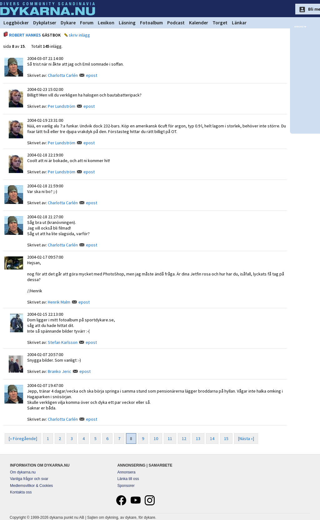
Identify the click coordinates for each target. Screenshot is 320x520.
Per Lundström (61, 106)
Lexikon (106, 23)
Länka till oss (128, 479)
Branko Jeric (59, 371)
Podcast (176, 23)
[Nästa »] (246, 438)
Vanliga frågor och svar (29, 479)
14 (212, 438)
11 (170, 438)
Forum (86, 23)
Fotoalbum (151, 23)
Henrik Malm (59, 302)
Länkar (239, 23)
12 (184, 438)
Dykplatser (44, 23)
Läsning (127, 23)
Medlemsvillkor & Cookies (31, 485)
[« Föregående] (23, 438)
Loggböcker (16, 23)
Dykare (68, 23)
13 (198, 438)
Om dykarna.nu (23, 472)
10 (156, 438)
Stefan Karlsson (63, 342)
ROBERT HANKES (25, 35)
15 (226, 438)
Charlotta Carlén (63, 75)
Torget (220, 23)
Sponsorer (125, 485)
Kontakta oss (21, 492)
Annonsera (126, 472)
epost (91, 75)
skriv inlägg (79, 35)
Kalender (198, 23)
